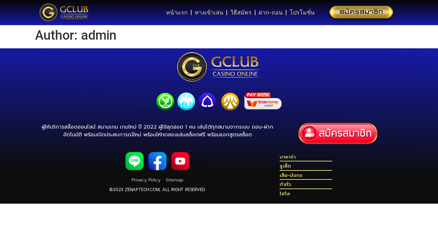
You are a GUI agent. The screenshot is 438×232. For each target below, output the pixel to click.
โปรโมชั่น (302, 12)
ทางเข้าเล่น (209, 12)
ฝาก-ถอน (271, 12)
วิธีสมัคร (241, 12)
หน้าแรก (177, 12)
